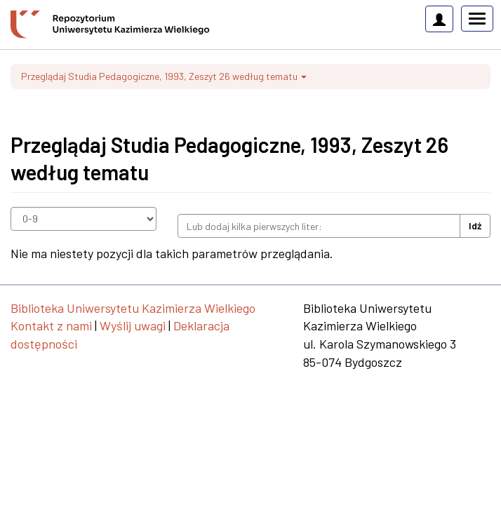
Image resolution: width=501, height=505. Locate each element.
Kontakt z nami (51, 325)
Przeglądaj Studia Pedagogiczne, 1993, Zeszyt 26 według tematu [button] (164, 76)
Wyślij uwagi (133, 325)
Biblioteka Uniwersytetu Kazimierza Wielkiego (133, 308)
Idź (475, 225)
